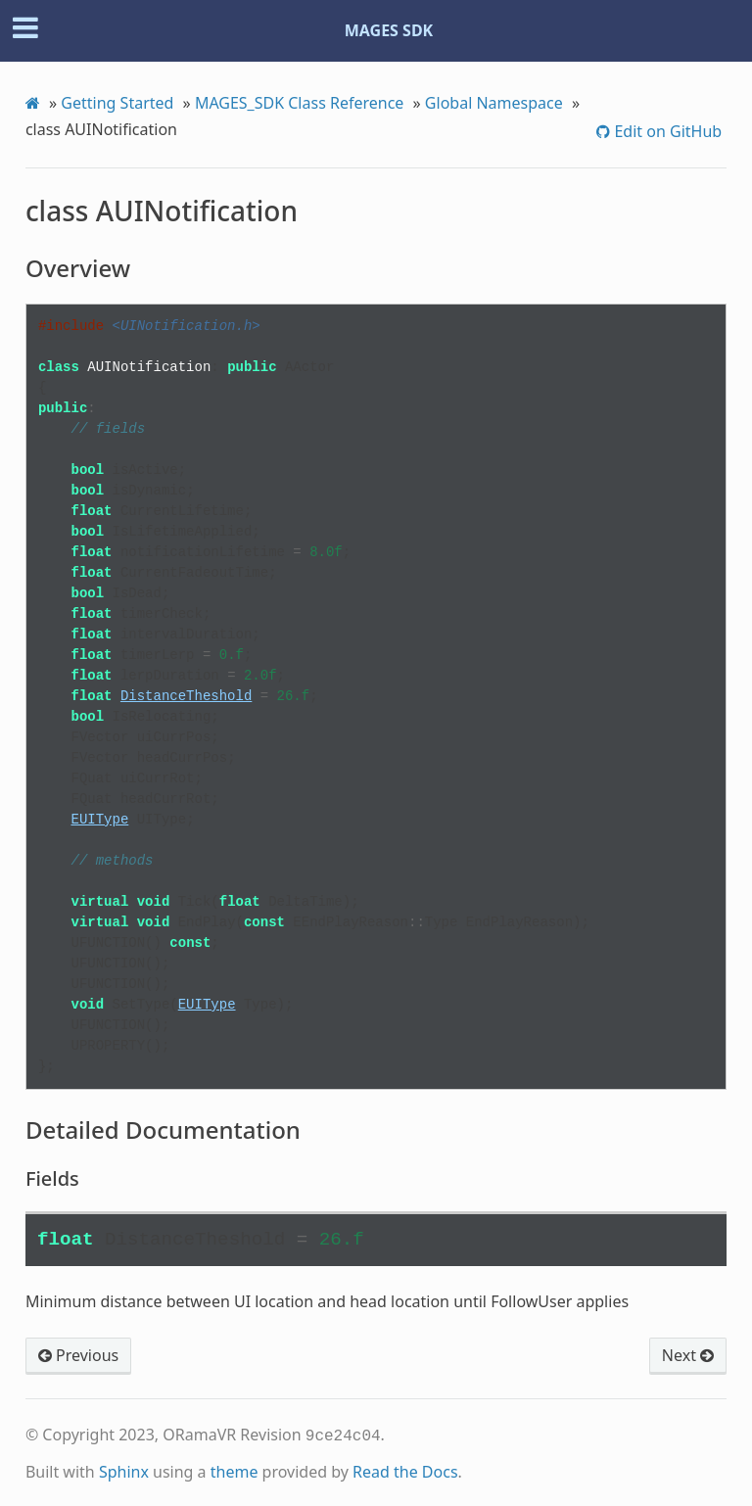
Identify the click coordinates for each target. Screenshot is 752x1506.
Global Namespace (494, 103)
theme (234, 1470)
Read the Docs (405, 1470)
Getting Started (117, 103)
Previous (78, 1355)
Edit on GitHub (666, 131)
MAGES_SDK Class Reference (299, 103)
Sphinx (124, 1470)
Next (688, 1355)
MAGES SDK (389, 30)
